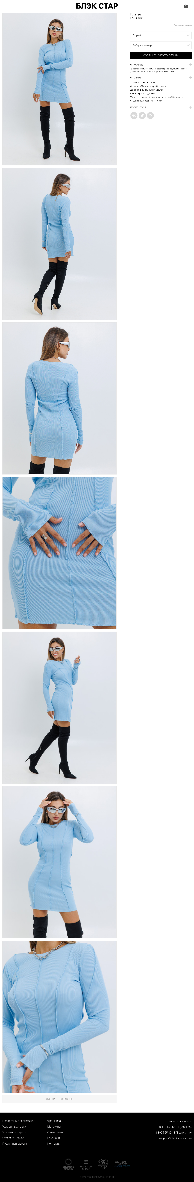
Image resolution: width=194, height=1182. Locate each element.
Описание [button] (136, 64)
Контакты (53, 1143)
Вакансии (53, 1138)
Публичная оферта (14, 1143)
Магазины (54, 1126)
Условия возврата (14, 1132)
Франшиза (54, 1120)
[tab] (161, 65)
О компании (55, 1132)
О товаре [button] (135, 77)
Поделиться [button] (138, 107)
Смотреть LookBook (59, 1099)
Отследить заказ (13, 1138)
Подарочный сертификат (18, 1120)
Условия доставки (14, 1126)
